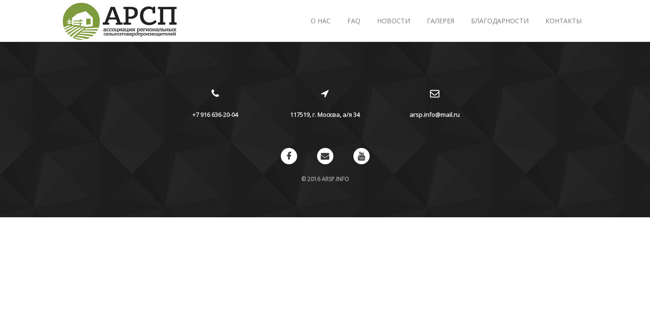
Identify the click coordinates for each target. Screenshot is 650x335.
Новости (393, 20)
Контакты (563, 20)
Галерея (440, 20)
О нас (321, 20)
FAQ (353, 20)
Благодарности (500, 20)
